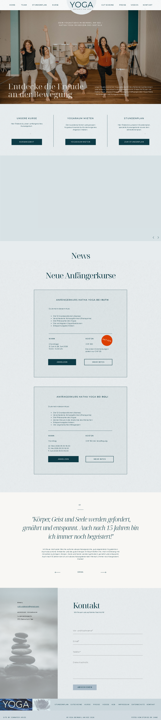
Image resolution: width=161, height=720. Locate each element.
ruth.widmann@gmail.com (28, 606)
